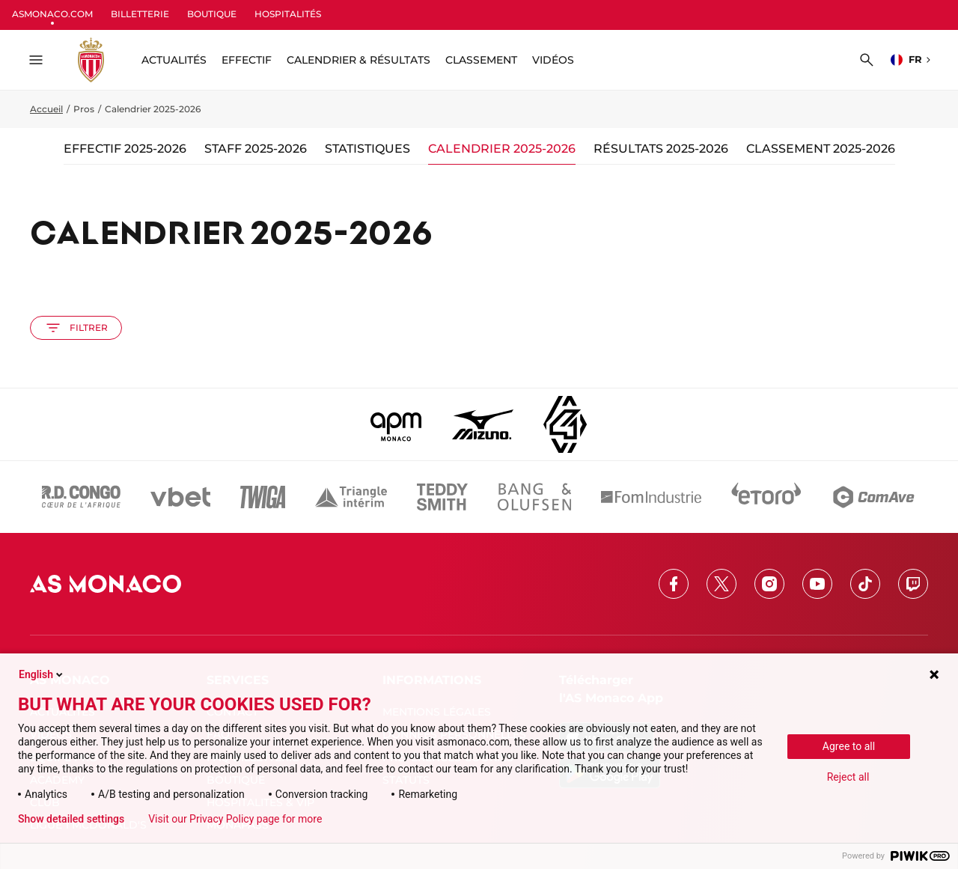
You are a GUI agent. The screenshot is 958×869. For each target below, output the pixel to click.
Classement (481, 60)
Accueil (46, 109)
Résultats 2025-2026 (661, 148)
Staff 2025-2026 (255, 148)
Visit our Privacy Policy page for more (235, 819)
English (42, 674)
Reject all (848, 777)
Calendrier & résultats (358, 60)
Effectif (247, 60)
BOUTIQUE (212, 13)
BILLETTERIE (140, 13)
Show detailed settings (71, 819)
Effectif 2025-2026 (125, 148)
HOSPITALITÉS (287, 13)
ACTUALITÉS (174, 60)
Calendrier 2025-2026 (502, 148)
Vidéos (553, 60)
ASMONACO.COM (52, 13)
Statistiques (367, 148)
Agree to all (849, 746)
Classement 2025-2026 (820, 148)
